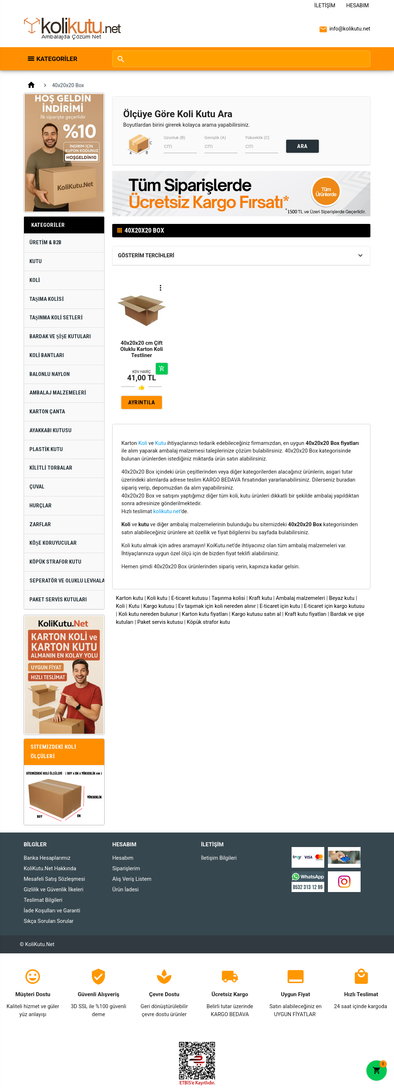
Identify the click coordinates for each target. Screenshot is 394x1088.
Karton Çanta (47, 412)
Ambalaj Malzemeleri (57, 393)
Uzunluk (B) (174, 137)
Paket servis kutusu (160, 622)
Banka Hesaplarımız (47, 858)
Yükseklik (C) (257, 137)
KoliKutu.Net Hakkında (50, 869)
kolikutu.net (166, 511)
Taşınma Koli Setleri (56, 318)
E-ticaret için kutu (280, 606)
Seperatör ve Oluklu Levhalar (66, 581)
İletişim (325, 6)
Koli (34, 280)
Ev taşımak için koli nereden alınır (217, 606)
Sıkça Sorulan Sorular (48, 921)
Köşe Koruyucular (53, 543)
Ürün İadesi (125, 890)
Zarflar (40, 524)
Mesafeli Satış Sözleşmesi (54, 879)
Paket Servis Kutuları (58, 600)
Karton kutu (129, 598)
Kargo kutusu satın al (256, 614)
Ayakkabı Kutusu (50, 431)
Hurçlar (40, 506)
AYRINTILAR (141, 404)
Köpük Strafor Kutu (55, 562)
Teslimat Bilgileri (43, 900)
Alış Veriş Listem (131, 879)
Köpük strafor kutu (208, 622)
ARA (302, 146)
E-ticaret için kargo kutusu (334, 606)
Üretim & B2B (45, 243)
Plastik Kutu (46, 449)
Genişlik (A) (215, 137)
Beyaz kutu (341, 598)
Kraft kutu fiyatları (305, 614)
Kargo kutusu (158, 606)
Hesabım (357, 6)
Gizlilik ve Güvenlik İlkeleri (53, 890)
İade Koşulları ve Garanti (52, 911)
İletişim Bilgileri (218, 858)
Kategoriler (56, 58)
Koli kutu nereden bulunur (148, 614)
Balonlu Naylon (49, 374)
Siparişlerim (126, 869)
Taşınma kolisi (228, 598)
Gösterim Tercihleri (146, 256)
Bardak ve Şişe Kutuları (60, 337)
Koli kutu (157, 598)
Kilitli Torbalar (50, 468)
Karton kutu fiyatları (205, 614)
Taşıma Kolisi (46, 299)
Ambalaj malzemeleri (300, 598)
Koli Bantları (46, 355)
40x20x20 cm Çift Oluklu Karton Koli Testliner (141, 349)
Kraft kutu (260, 598)
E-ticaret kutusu (189, 598)
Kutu (35, 261)
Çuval (36, 487)
